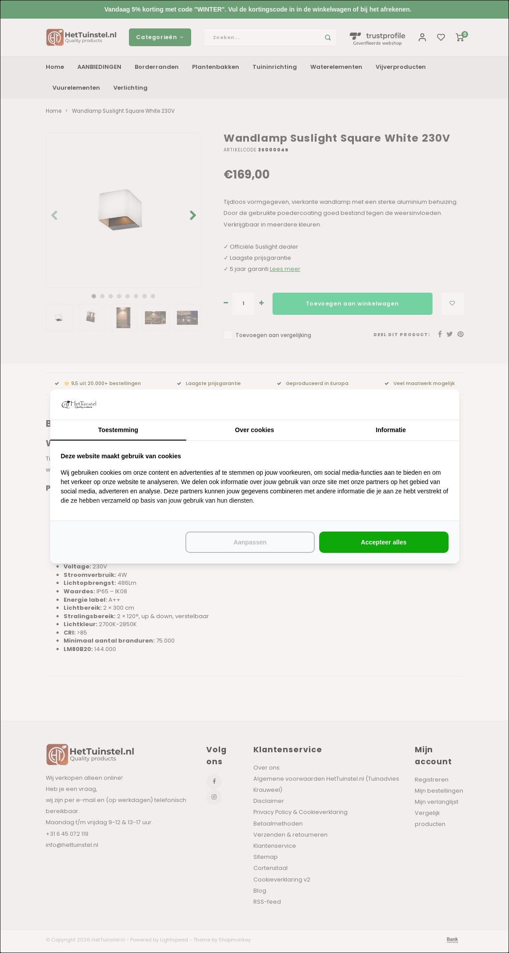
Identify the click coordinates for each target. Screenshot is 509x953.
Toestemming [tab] (118, 429)
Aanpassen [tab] (250, 542)
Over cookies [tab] (254, 429)
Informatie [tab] (391, 429)
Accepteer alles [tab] (384, 542)
